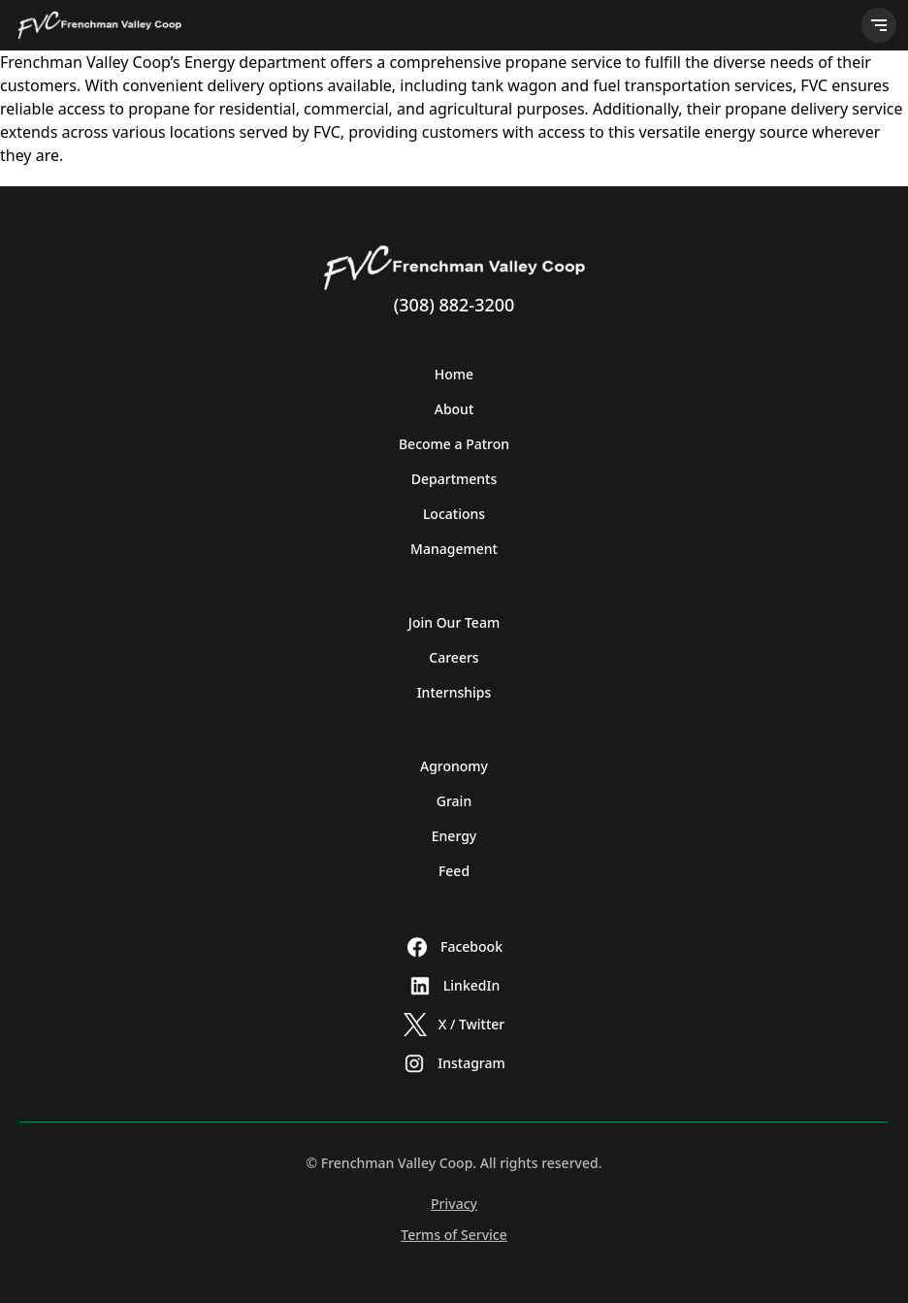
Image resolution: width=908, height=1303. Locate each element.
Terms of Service (453, 1234)
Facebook (454, 947)
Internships (454, 692)
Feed (454, 871)
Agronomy (454, 766)
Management (454, 548)
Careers (453, 657)
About (454, 409)
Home (454, 374)
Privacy (454, 1203)
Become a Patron (454, 444)
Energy (454, 836)
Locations (454, 514)
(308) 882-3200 (454, 304)
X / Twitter (454, 1024)
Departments (454, 479)
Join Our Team (454, 622)
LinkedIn (454, 985)
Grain (454, 801)
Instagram (454, 1063)
